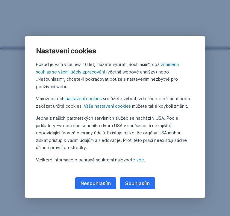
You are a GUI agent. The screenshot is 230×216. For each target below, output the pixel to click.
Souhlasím (137, 183)
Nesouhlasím (96, 183)
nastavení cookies (84, 98)
